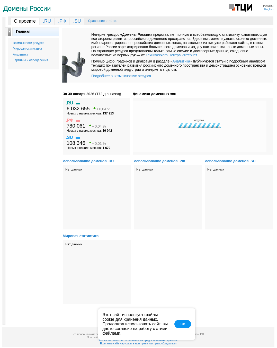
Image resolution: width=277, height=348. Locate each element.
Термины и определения (30, 60)
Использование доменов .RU (88, 161)
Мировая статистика (27, 48)
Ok (183, 324)
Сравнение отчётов (102, 21)
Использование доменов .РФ (159, 161)
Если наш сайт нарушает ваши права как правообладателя (138, 343)
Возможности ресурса (28, 43)
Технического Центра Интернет (171, 55)
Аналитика (20, 54)
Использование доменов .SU (230, 161)
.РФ (62, 21)
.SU (77, 21)
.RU (47, 21)
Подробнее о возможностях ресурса (121, 76)
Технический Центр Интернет (240, 7)
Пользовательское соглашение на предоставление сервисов (138, 340)
